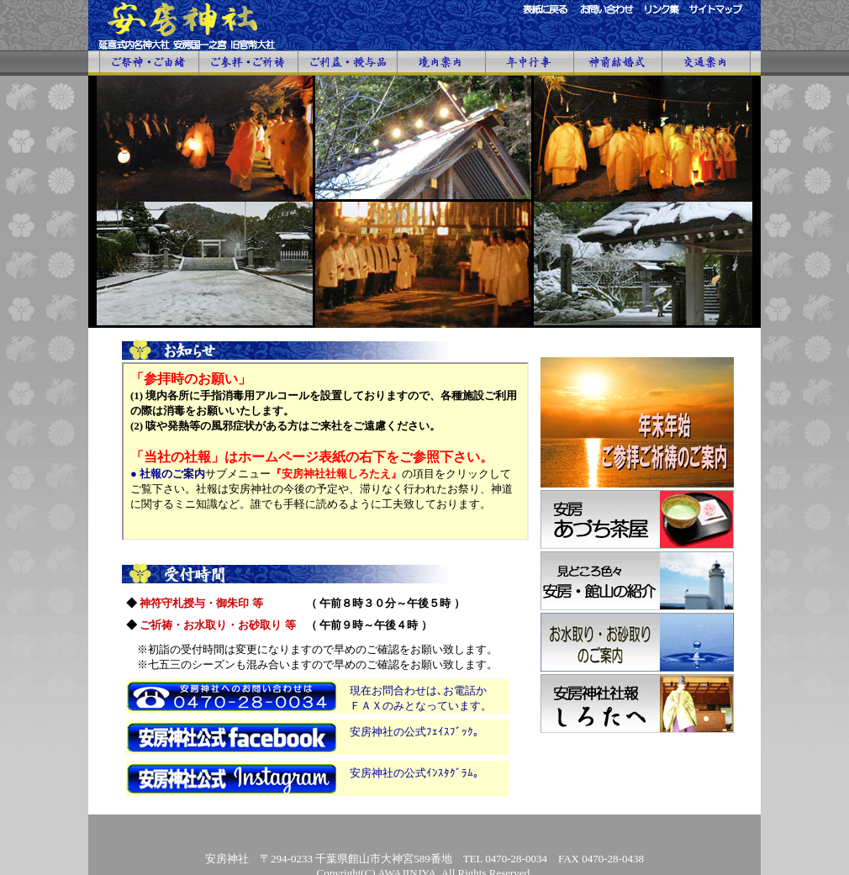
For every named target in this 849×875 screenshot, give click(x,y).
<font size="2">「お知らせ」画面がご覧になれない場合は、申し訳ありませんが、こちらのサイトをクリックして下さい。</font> (325, 451)
